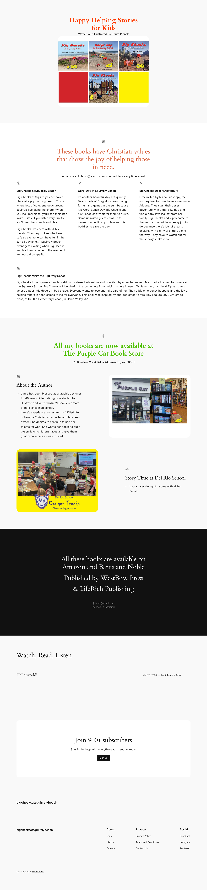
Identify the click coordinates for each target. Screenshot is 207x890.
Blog (178, 675)
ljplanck (169, 675)
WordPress (38, 871)
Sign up (103, 757)
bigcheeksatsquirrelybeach (36, 802)
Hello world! (26, 675)
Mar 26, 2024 (150, 675)
